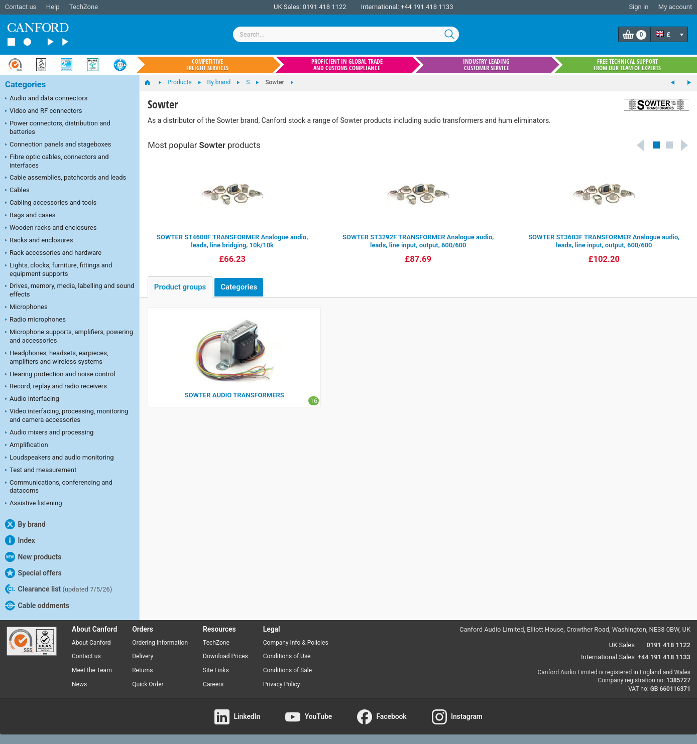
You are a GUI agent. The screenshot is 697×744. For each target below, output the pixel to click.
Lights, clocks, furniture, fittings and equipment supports (58, 269)
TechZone (83, 7)
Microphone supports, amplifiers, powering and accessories (69, 336)
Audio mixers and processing (49, 432)
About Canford (91, 642)
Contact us (21, 7)
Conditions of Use (287, 656)
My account (675, 7)
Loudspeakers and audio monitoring (59, 458)
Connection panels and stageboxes (58, 145)
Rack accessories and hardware (53, 253)
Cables (17, 190)
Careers (213, 684)
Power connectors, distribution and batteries (57, 127)
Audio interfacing (32, 399)
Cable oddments (37, 606)
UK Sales (622, 645)
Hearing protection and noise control (60, 374)
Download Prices (225, 656)
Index (20, 540)
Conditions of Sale (287, 670)
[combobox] (346, 34)
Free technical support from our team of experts (627, 64)
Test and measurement (40, 470)
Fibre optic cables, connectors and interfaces (57, 161)
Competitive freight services (207, 64)
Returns (142, 670)
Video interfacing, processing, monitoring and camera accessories (66, 415)
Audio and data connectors (46, 98)
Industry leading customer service (486, 64)
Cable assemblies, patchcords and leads (65, 178)
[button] (656, 144)
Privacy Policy (281, 684)
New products (33, 557)
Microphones (26, 307)
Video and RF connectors (43, 111)
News (79, 684)
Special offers (33, 573)
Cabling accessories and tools (50, 203)
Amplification (26, 445)
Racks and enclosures (39, 240)
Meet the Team (92, 670)
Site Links (216, 670)
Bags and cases (30, 215)
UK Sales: (287, 7)
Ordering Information (160, 642)
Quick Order (147, 684)
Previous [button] (641, 145)
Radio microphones (35, 320)
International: (380, 7)
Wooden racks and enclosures (50, 228)
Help (53, 7)
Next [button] (685, 145)
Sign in (638, 7)
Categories (25, 84)
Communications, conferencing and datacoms (58, 487)
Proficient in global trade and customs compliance (347, 64)
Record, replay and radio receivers (56, 386)
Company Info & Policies (295, 642)
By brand (25, 524)
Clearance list (58, 589)
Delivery (142, 656)
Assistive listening (33, 503)
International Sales (608, 657)
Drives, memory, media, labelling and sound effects (69, 290)
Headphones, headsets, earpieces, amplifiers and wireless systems (56, 357)
